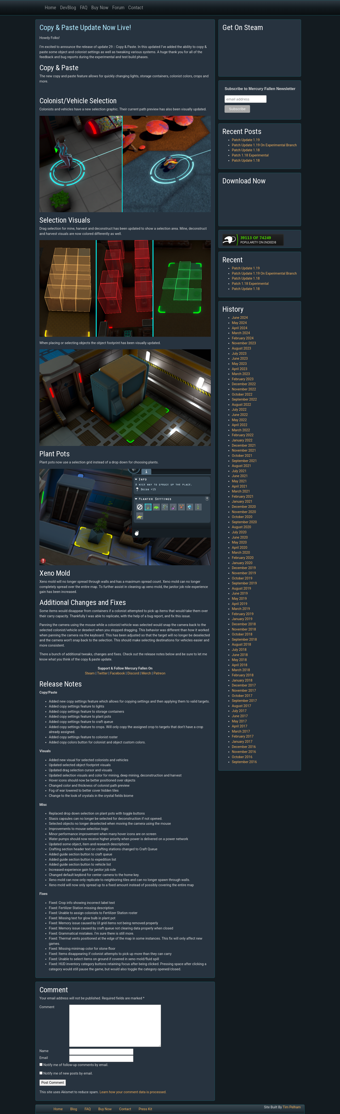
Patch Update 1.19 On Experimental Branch (264, 145)
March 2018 (241, 670)
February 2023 (243, 379)
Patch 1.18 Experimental (250, 155)
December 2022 (244, 384)
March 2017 (241, 732)
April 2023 (239, 369)
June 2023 (240, 359)
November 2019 (244, 573)
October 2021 (242, 456)
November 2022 (244, 389)
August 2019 (241, 589)
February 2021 (243, 497)
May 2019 (239, 599)
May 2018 (239, 660)
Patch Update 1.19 (246, 140)
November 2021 (244, 451)
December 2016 (244, 747)
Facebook (117, 673)
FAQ (83, 7)
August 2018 (241, 645)
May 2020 (239, 542)
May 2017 (239, 721)
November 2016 (244, 752)
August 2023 (241, 348)
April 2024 (239, 328)
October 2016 (242, 757)
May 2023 (239, 364)
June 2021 (240, 476)
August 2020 (241, 527)
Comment (46, 1007)
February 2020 (243, 558)
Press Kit (145, 1109)
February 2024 (243, 338)
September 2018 (244, 640)
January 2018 (242, 680)
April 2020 (239, 548)
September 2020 (244, 522)
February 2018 (243, 675)
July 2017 (239, 711)
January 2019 (242, 619)
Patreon (159, 673)
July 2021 (239, 471)
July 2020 (239, 532)
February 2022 (243, 435)
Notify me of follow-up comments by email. (75, 1065)
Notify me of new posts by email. (68, 1073)
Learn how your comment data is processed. (133, 1092)
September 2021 (244, 461)
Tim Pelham (292, 1107)
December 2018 (244, 624)
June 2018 (240, 655)
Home (50, 7)
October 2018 (242, 634)
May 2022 (239, 420)
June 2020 (240, 537)
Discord (133, 673)
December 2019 (244, 568)
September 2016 (244, 762)
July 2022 (239, 410)
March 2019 (241, 609)
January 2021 (242, 502)
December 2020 (244, 507)
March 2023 (241, 374)
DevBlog (68, 7)
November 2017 (244, 691)
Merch (146, 673)
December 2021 (244, 446)
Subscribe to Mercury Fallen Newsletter (260, 89)
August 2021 (241, 466)
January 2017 (242, 742)
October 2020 (242, 517)
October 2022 (242, 395)
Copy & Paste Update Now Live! (85, 27)
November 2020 (244, 512)
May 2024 (239, 323)
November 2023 (244, 343)
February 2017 (243, 736)
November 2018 (244, 629)
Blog (73, 1109)
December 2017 (244, 685)
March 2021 (241, 491)
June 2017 (240, 716)
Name (43, 1051)
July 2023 (239, 354)
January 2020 (242, 563)
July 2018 (239, 650)
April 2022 (239, 425)
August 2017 (241, 706)
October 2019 (242, 578)
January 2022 (242, 440)
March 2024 (241, 333)
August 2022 (241, 405)
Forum (118, 7)
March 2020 (241, 553)
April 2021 (239, 486)
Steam (90, 673)
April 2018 (239, 665)
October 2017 (242, 696)
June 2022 (240, 415)
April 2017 (239, 726)
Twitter (102, 673)
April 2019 (239, 604)
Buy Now (99, 7)
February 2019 (243, 614)
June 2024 (240, 318)
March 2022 (241, 430)
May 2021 (239, 481)
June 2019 (240, 594)
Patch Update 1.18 (246, 150)
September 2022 (244, 399)
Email (43, 1058)
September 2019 (244, 583)
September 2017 (244, 701)
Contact (135, 7)
